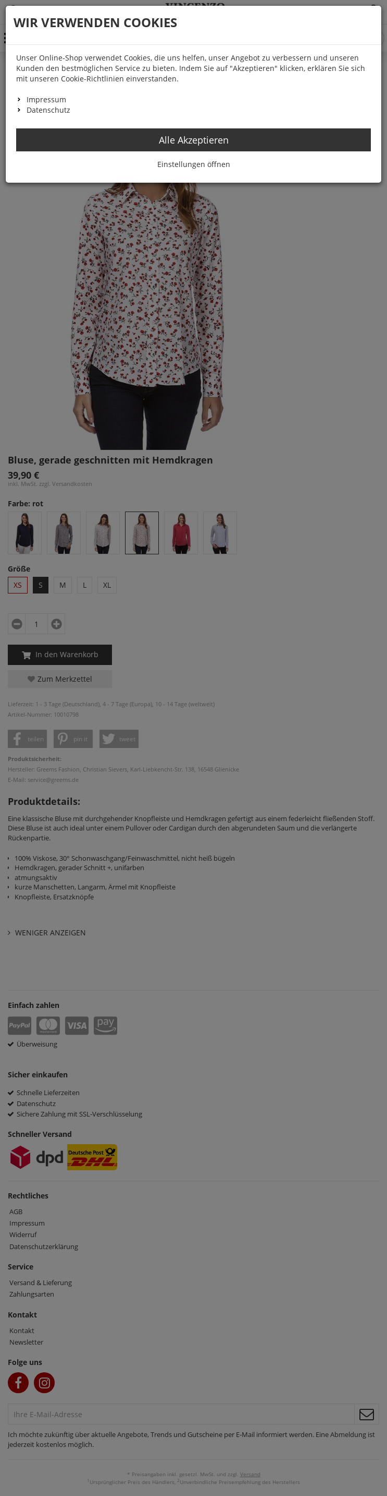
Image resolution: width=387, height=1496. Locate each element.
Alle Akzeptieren (194, 140)
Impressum (46, 99)
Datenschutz (48, 110)
